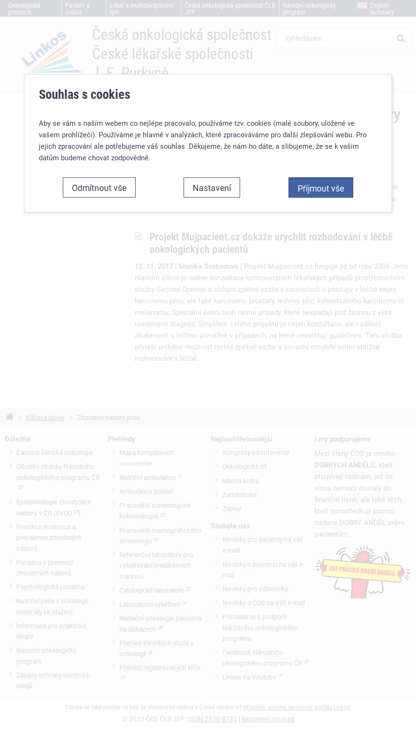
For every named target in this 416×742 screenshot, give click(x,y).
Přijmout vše (321, 188)
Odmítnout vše (99, 187)
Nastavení (212, 187)
